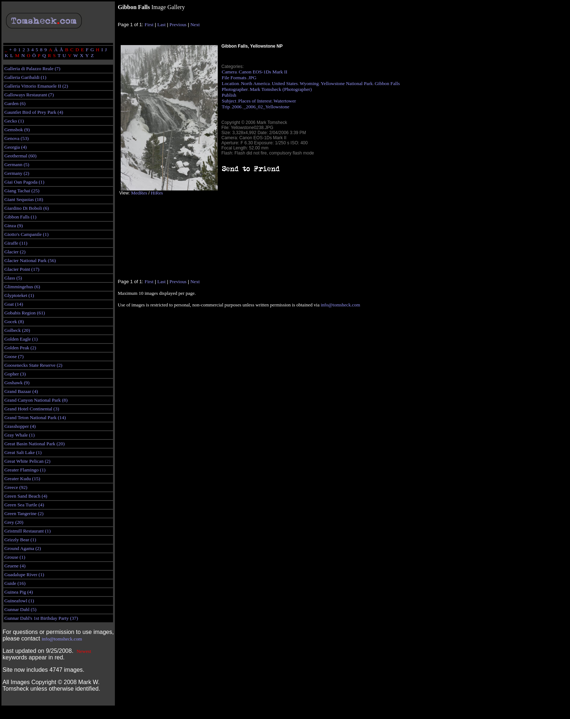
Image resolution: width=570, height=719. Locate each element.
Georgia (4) (15, 147)
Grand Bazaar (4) (21, 391)
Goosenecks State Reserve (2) (33, 365)
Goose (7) (14, 356)
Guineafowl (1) (19, 600)
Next (195, 24)
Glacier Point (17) (21, 269)
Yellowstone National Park (347, 83)
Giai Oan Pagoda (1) (24, 182)
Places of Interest (255, 101)
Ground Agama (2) (22, 548)
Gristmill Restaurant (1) (27, 531)
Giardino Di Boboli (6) (26, 208)
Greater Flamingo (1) (24, 470)
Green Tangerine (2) (24, 513)
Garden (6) (14, 103)
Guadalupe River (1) (24, 574)
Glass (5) (13, 278)
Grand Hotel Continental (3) (31, 408)
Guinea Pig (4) (18, 592)
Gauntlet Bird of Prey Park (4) (33, 112)
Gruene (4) (14, 566)
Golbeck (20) (17, 330)
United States (285, 83)
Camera (229, 72)
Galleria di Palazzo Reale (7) (32, 68)
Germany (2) (16, 173)
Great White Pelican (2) (27, 461)
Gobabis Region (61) (24, 313)
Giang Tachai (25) (22, 190)
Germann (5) (16, 164)
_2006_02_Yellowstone (266, 106)
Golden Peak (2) (20, 347)
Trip (226, 106)
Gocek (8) (14, 321)
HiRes (157, 193)
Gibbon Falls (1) (20, 217)
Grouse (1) (14, 557)
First (149, 24)
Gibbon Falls (387, 83)
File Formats (234, 77)
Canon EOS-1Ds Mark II (263, 72)
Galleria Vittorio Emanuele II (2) (36, 86)
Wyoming (309, 83)
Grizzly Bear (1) (20, 539)
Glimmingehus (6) (22, 286)
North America (255, 83)
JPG (252, 77)
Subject (229, 101)
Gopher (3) (15, 374)
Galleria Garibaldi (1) (25, 77)
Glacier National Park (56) (30, 260)
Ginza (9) (13, 225)
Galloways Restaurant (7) (29, 94)
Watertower (284, 101)
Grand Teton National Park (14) (35, 417)
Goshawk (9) (16, 382)
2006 (237, 106)
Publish (229, 95)
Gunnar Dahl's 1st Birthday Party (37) (41, 618)
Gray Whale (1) (19, 435)
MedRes (139, 193)
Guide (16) (14, 583)
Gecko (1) (14, 121)
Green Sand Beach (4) (25, 496)
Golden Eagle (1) (21, 339)
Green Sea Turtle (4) (24, 504)
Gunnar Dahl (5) (20, 609)
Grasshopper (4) (20, 426)
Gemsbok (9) (17, 129)
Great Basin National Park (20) (34, 443)
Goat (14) (13, 304)
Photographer (235, 89)
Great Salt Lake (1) (23, 452)
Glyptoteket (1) (19, 295)
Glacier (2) (14, 251)
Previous (177, 24)
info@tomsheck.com (62, 639)
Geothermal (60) (20, 155)
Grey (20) (13, 522)
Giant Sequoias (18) (23, 199)
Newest (84, 651)
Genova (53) (16, 138)
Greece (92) (15, 487)
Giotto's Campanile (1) (26, 234)
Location (230, 83)
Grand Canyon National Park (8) (36, 400)
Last (161, 24)
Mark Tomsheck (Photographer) (281, 89)
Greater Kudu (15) (22, 478)
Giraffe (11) (15, 243)
